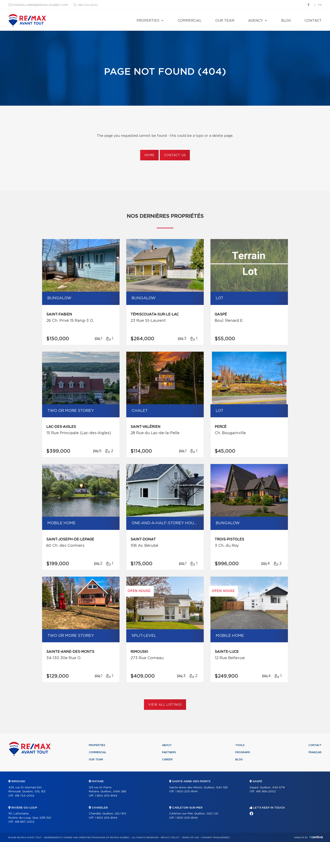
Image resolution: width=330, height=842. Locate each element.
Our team (224, 20)
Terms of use (190, 838)
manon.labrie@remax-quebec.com (40, 5)
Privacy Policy (170, 838)
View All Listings (165, 704)
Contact (313, 20)
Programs (242, 752)
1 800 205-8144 (106, 795)
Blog (286, 20)
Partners (169, 752)
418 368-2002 (266, 791)
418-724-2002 (88, 5)
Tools (240, 745)
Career (167, 759)
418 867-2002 (25, 822)
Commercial (190, 20)
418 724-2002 (24, 795)
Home (149, 155)
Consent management (215, 838)
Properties (148, 20)
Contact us (175, 155)
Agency (255, 20)
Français (315, 752)
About (167, 745)
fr (320, 5)
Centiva (316, 837)
